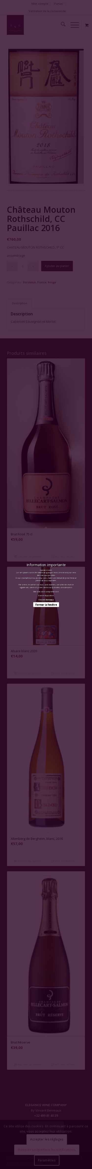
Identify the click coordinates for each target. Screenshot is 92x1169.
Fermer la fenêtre (46, 605)
